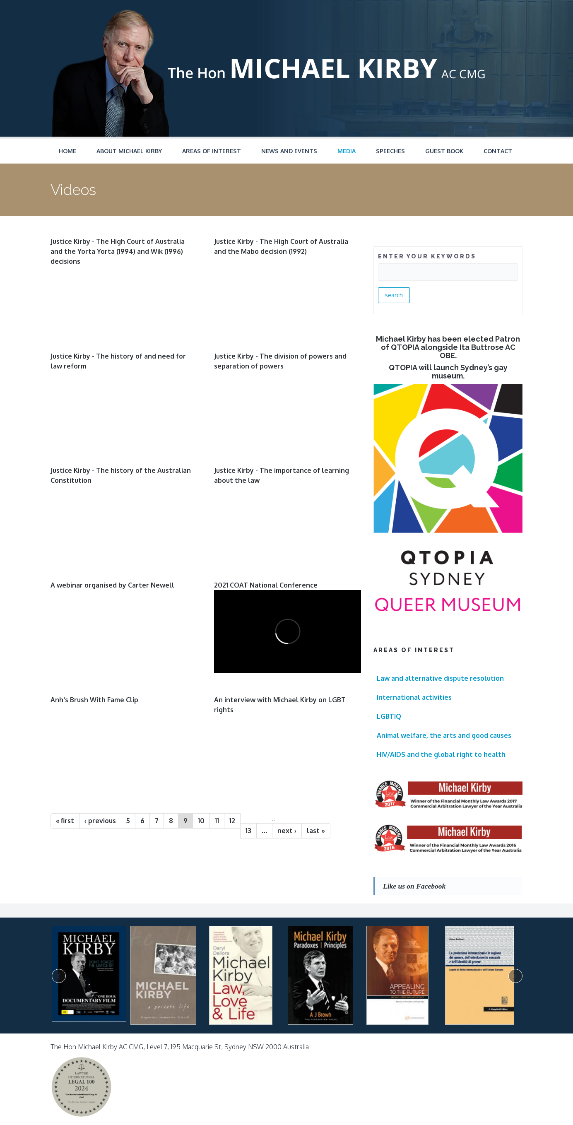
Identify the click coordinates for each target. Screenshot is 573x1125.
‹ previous (100, 821)
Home (67, 150)
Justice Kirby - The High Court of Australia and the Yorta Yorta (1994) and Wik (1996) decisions (118, 251)
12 (232, 821)
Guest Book (444, 150)
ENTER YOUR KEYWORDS (427, 256)
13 (248, 830)
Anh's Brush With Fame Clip (94, 700)
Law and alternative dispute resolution (440, 678)
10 (201, 821)
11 (217, 821)
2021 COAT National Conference (266, 585)
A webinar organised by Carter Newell (112, 585)
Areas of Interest (211, 150)
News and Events (289, 150)
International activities (414, 697)
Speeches (390, 150)
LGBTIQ (389, 716)
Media (346, 150)
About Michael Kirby (129, 150)
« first (65, 821)
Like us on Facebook (414, 886)
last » (316, 830)
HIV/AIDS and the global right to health (441, 754)
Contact (498, 150)
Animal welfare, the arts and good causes (444, 735)
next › (286, 830)
